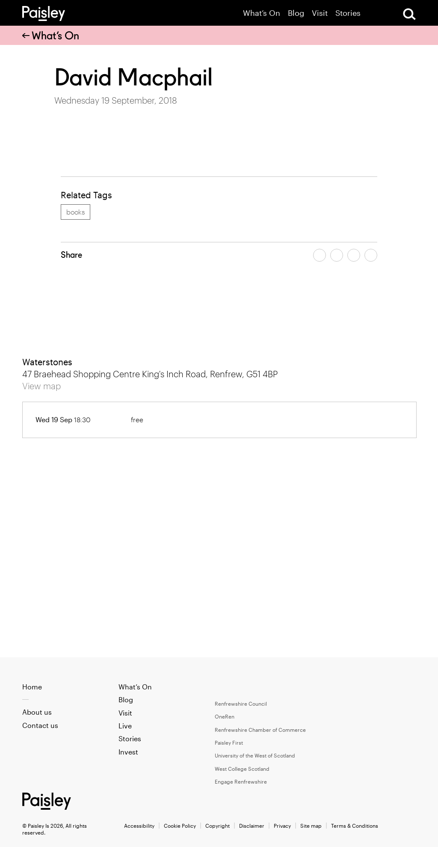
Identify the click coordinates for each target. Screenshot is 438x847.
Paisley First (229, 743)
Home (32, 687)
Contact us (40, 725)
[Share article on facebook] (319, 255)
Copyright (217, 826)
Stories (348, 13)
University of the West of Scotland (255, 755)
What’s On (261, 13)
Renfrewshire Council (241, 704)
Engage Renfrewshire (241, 781)
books (75, 212)
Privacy (282, 826)
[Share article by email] (353, 255)
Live (125, 726)
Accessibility (139, 826)
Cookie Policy (180, 826)
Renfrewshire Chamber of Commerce (260, 730)
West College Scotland (242, 769)
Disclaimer (251, 826)
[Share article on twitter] (336, 255)
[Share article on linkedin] (370, 255)
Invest (128, 752)
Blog (296, 13)
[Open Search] (409, 14)
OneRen (224, 716)
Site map (311, 826)
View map (41, 386)
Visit (320, 13)
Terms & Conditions (354, 826)
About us (37, 712)
